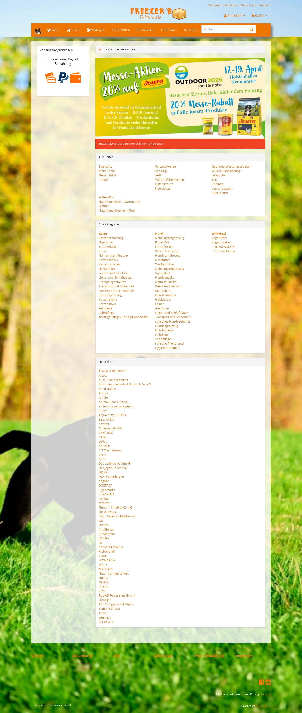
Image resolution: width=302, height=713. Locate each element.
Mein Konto (230, 5)
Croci (102, 455)
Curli (102, 459)
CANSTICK (106, 433)
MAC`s (103, 565)
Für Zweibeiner (146, 30)
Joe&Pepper (107, 534)
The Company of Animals (116, 604)
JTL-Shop (261, 706)
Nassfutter (106, 242)
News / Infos (248, 5)
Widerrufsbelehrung (169, 180)
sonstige (105, 600)
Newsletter (163, 188)
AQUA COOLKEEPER (112, 415)
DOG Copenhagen (111, 477)
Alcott (103, 375)
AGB (158, 175)
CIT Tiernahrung (110, 450)
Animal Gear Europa (113, 402)
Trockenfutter (108, 247)
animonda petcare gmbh (116, 406)
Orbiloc (104, 582)
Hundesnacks (164, 277)
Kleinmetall (107, 551)
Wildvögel (96, 30)
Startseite (214, 5)
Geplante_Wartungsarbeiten (231, 166)
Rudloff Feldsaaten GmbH (117, 595)
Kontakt (264, 5)
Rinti (102, 591)
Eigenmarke (107, 490)
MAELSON (106, 569)
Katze (54, 30)
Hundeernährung (167, 255)
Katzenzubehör (109, 264)
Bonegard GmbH (110, 428)
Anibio (103, 397)
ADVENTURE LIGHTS (112, 371)
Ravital (103, 587)
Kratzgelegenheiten (112, 282)
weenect (105, 617)
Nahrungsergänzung (113, 255)
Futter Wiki (169, 30)
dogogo (104, 481)
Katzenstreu (107, 304)
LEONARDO (107, 560)
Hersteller (191, 30)
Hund (74, 30)
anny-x (103, 411)
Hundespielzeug (166, 326)
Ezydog (104, 499)
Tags (215, 180)
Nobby (103, 578)
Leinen (160, 304)
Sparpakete (163, 273)
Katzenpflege (108, 299)
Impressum (220, 193)
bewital (104, 424)
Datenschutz (164, 184)
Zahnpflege (107, 313)
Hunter (104, 525)
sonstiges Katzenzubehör (116, 291)
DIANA (103, 472)
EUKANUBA (107, 494)
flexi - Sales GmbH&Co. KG (117, 516)
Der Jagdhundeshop (113, 468)
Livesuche (219, 175)
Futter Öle (162, 242)
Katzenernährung (111, 238)
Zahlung (161, 171)
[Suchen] (224, 29)
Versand (37, 656)
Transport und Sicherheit (116, 286)
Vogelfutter (219, 238)
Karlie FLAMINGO (111, 547)
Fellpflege (105, 308)
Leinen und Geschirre (114, 273)
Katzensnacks (108, 260)
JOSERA (104, 538)
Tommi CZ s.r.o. (110, 609)
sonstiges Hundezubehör (172, 321)
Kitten (103, 251)
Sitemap (217, 184)
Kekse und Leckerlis (169, 286)
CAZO (103, 437)
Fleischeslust (108, 512)
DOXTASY (105, 485)
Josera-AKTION (121, 30)
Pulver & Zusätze (167, 251)
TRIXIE (103, 613)
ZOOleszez (106, 622)
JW (100, 543)
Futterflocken (164, 247)
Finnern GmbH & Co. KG (115, 507)
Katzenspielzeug (110, 295)
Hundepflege (164, 330)
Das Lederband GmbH (114, 463)
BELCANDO (106, 419)
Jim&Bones (106, 529)
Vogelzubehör (221, 242)
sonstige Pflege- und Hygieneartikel (123, 317)
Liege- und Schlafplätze (115, 277)
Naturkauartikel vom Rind (117, 210)
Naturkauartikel (166, 282)
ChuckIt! (104, 446)
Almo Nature (108, 389)
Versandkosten (165, 166)
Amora (103, 393)
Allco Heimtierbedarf (113, 380)
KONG (103, 556)
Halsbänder (107, 269)
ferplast (104, 503)
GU (101, 521)
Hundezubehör (165, 295)
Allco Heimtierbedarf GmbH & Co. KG (125, 384)
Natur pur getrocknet (114, 573)
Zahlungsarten (82, 656)
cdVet (103, 441)
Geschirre (162, 308)
